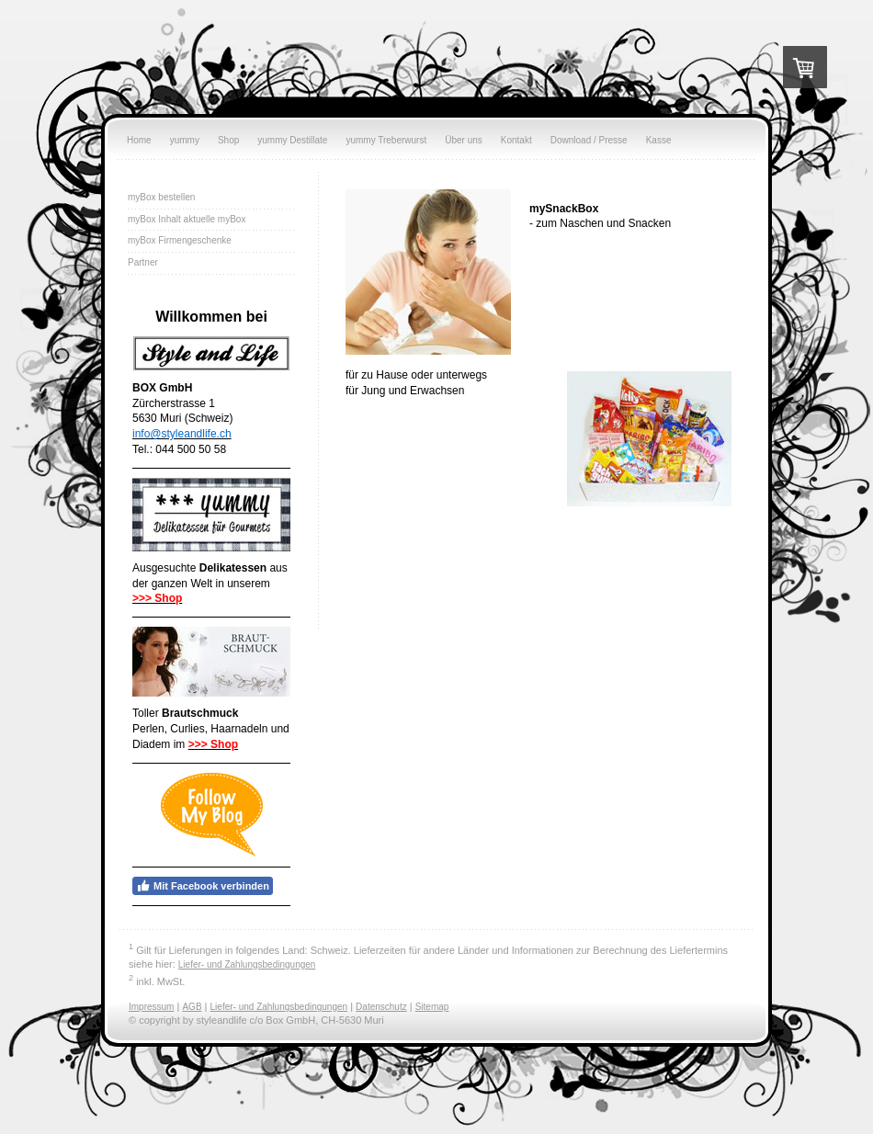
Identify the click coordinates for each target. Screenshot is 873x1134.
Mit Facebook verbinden (202, 886)
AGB (191, 1007)
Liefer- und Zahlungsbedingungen (247, 964)
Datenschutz (381, 1007)
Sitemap (432, 1007)
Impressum (151, 1007)
